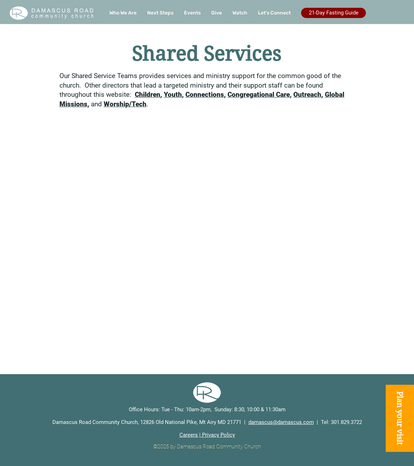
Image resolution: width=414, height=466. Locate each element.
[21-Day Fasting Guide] (333, 13)
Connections (204, 94)
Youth (173, 94)
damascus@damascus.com (281, 422)
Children (147, 94)
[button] (160, 13)
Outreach (307, 94)
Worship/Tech (125, 104)
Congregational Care (259, 94)
